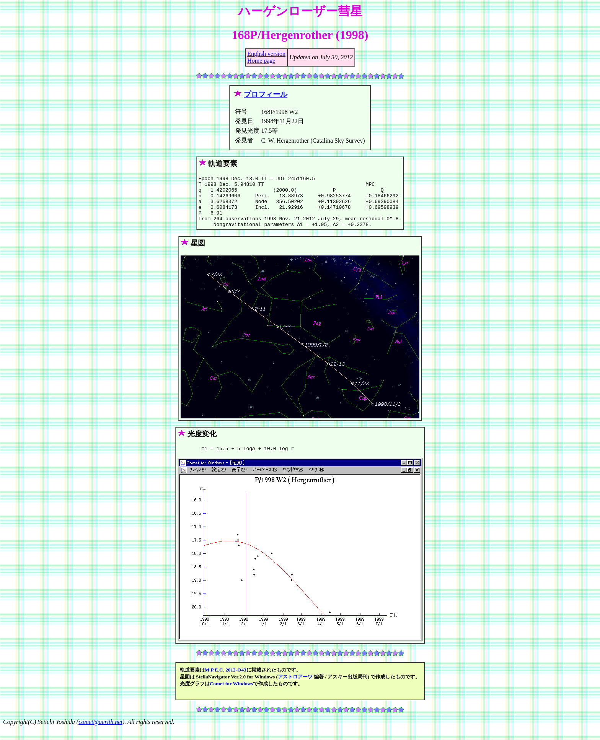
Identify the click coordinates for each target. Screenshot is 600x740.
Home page (261, 60)
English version (266, 53)
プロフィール (265, 94)
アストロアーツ (295, 688)
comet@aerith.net (100, 733)
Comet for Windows (231, 695)
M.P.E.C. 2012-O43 (225, 681)
